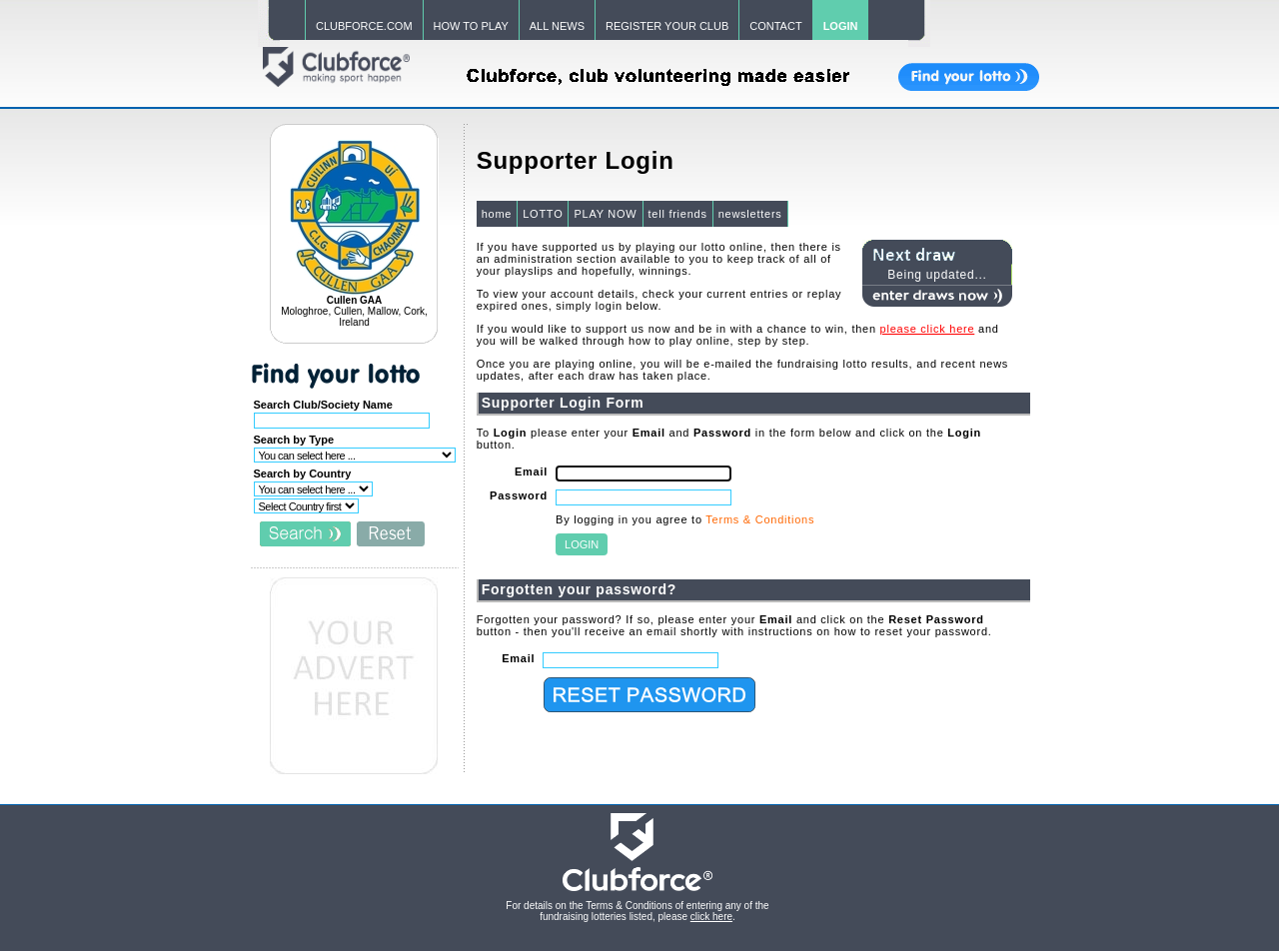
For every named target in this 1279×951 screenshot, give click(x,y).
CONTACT (775, 26)
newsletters (750, 214)
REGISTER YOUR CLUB (667, 26)
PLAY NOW (605, 214)
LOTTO (543, 214)
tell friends (677, 214)
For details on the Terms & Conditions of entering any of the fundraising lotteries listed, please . (637, 911)
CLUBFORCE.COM (364, 26)
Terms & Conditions (759, 519)
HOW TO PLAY (471, 26)
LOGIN (840, 26)
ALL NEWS (557, 26)
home (497, 214)
